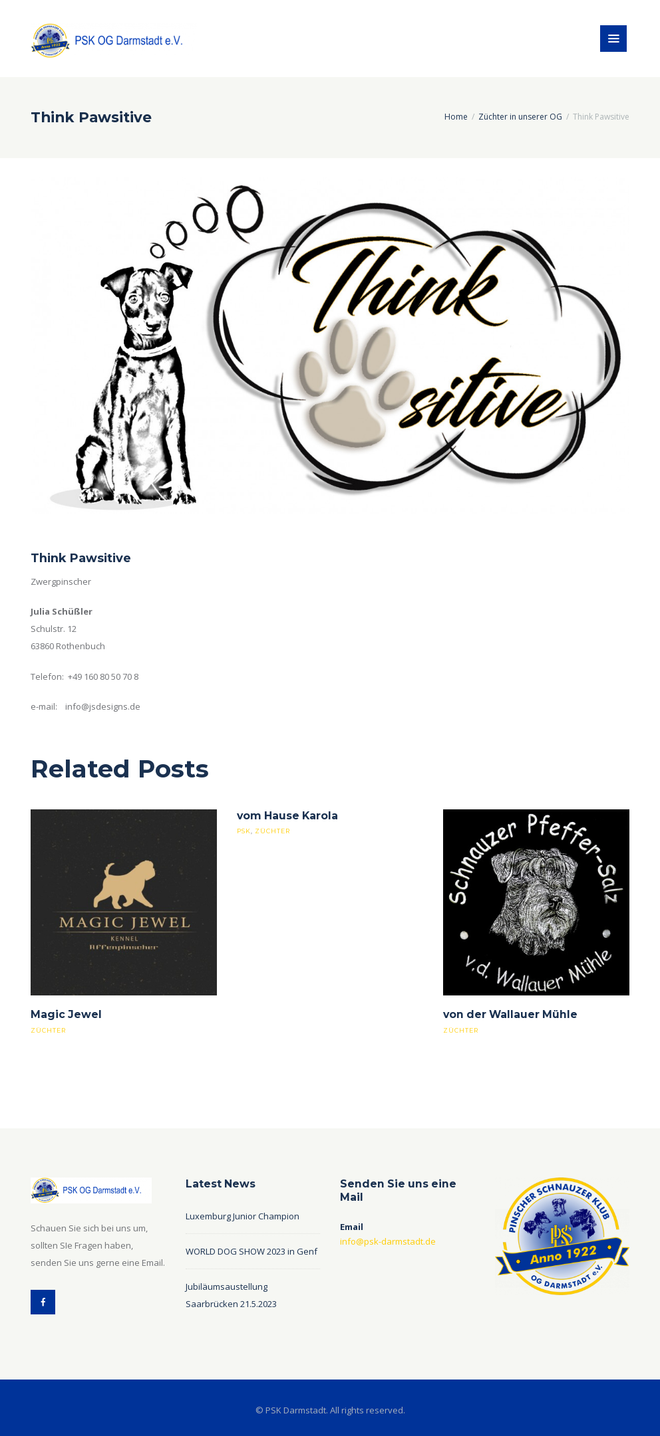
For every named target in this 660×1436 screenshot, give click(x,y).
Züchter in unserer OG (520, 116)
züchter (48, 1030)
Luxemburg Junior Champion (242, 1216)
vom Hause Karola (287, 815)
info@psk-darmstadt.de (388, 1241)
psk (244, 831)
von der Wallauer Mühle (510, 1014)
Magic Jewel (66, 1014)
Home (456, 116)
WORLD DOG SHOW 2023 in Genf (251, 1251)
